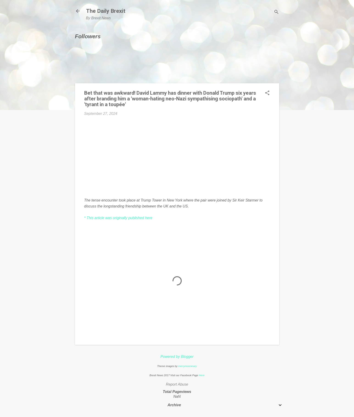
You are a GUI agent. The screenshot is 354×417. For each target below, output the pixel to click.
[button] (267, 93)
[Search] (276, 12)
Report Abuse (177, 384)
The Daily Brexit (105, 11)
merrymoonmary (187, 366)
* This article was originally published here (118, 218)
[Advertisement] (177, 154)
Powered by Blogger (176, 357)
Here (201, 375)
